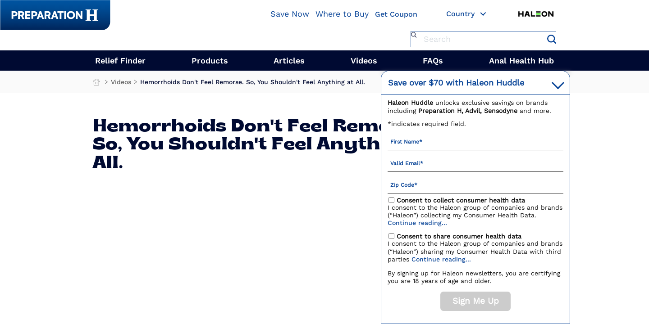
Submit (551, 39)
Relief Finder (120, 60)
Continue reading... (417, 222)
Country (466, 14)
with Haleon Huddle (456, 82)
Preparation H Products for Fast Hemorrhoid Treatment (97, 84)
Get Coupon (396, 14)
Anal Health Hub (521, 60)
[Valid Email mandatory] (475, 163)
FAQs (433, 60)
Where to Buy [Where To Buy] (342, 13)
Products (210, 60)
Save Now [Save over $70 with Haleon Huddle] (289, 13)
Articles (289, 60)
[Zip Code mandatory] (475, 185)
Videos (364, 60)
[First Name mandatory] (475, 141)
